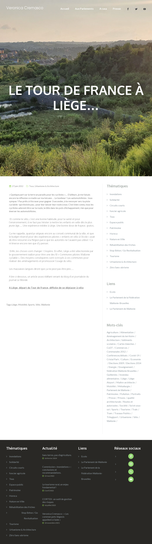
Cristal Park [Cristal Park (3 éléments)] (113, 359)
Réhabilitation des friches (123, 244)
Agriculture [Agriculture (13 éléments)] (112, 332)
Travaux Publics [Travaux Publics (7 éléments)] (122, 413)
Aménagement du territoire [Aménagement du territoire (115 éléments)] (120, 336)
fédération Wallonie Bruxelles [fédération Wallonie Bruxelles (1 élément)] (122, 370)
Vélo (38, 304)
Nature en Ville (117, 239)
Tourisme (114, 256)
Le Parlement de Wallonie (122, 308)
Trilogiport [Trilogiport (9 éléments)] (112, 417)
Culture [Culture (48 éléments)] (125, 359)
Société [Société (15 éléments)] (124, 405)
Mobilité (22, 304)
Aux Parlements (84, 8)
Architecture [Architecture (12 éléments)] (113, 340)
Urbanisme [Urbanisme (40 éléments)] (125, 417)
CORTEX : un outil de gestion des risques (57, 500)
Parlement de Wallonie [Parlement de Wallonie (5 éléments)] (118, 390)
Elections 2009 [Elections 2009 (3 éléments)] (116, 363)
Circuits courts (117, 205)
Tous (31, 186)
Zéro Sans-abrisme (119, 267)
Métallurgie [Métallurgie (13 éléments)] (124, 386)
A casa (103, 8)
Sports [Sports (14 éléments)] (115, 409)
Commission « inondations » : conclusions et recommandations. (56, 469)
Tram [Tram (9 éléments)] (109, 413)
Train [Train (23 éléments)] (134, 409)
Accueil (64, 8)
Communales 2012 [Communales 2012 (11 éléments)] (116, 351)
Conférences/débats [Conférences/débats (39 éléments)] (117, 355)
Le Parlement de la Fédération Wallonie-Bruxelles (91, 473)
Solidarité (114, 199)
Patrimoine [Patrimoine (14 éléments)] (112, 394)
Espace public (117, 222)
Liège (14, 304)
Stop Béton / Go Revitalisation (125, 250)
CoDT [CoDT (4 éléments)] (110, 347)
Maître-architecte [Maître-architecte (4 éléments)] (125, 382)
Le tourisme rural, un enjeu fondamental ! (55, 486)
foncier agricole (118, 211)
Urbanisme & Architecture (47, 186)
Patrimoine (115, 227)
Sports (31, 304)
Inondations (116, 194)
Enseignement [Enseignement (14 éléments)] (126, 367)
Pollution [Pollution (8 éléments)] (124, 394)
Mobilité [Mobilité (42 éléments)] (111, 386)
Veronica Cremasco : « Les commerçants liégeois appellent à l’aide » (55, 516)
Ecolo (112, 291)
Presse (117, 8)
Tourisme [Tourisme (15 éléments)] (125, 409)
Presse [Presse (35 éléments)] (112, 397)
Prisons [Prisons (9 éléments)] (121, 397)
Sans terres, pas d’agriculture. (57, 455)
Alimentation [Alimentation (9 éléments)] (127, 332)
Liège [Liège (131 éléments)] (124, 378)
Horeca (113, 233)
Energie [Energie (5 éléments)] (113, 367)
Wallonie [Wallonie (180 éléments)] (111, 420)
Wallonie (45, 304)
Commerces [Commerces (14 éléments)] (121, 347)
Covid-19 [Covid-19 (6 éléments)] (134, 355)
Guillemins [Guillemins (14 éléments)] (112, 374)
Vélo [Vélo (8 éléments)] (135, 417)
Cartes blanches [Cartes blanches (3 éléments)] (126, 343)
